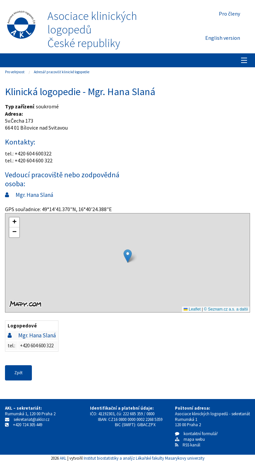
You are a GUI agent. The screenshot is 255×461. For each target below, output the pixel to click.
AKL (63, 458)
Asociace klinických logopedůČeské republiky (92, 29)
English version (222, 37)
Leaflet (192, 309)
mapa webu (190, 439)
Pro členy (229, 13)
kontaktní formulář (196, 433)
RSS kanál (191, 445)
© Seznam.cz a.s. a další (226, 309)
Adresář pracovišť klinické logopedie (61, 72)
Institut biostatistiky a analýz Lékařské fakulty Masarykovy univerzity (144, 458)
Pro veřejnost (15, 72)
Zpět (18, 372)
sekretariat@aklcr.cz (31, 419)
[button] (128, 256)
